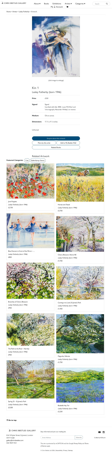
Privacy (65, 450)
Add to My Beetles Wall (68, 143)
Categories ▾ (80, 3)
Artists (14, 11)
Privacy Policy (78, 443)
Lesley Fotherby (24, 11)
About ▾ (37, 3)
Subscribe (79, 437)
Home (8, 11)
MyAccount (57, 6)
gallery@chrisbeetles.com (14, 440)
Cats (27, 160)
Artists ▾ (68, 3)
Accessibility (59, 450)
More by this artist (44, 143)
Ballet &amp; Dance (37, 160)
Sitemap (70, 450)
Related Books (56, 147)
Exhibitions (57, 3)
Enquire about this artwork (56, 138)
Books (46, 3)
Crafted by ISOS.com (100, 437)
